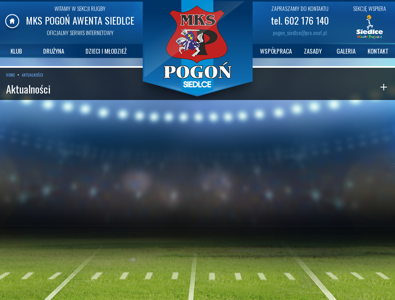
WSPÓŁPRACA (276, 50)
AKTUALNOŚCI (32, 75)
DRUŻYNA (53, 50)
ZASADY (313, 50)
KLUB (16, 50)
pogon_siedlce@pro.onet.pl (300, 32)
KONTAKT (378, 50)
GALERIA (346, 50)
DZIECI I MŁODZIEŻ (106, 50)
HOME (10, 75)
